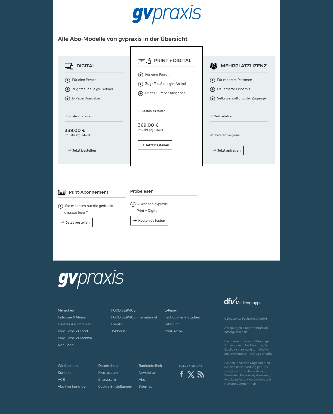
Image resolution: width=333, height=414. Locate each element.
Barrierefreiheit (150, 366)
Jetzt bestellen (77, 222)
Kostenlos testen (80, 116)
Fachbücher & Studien (182, 317)
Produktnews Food (73, 331)
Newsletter (147, 373)
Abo (142, 380)
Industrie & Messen (72, 317)
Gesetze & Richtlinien (75, 324)
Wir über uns (68, 366)
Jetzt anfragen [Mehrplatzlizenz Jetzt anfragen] (228, 150)
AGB (61, 380)
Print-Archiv (174, 331)
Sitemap (145, 386)
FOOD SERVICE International (134, 317)
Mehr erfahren (223, 116)
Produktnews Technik (75, 338)
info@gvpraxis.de (235, 332)
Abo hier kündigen (72, 386)
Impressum (107, 380)
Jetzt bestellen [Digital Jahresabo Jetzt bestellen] (84, 150)
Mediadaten (108, 373)
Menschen (66, 310)
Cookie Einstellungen (115, 386)
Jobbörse (118, 331)
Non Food (66, 345)
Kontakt (64, 373)
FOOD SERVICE (123, 310)
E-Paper (171, 310)
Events (116, 324)
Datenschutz (108, 366)
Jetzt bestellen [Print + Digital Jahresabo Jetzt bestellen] (157, 145)
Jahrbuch (172, 324)
